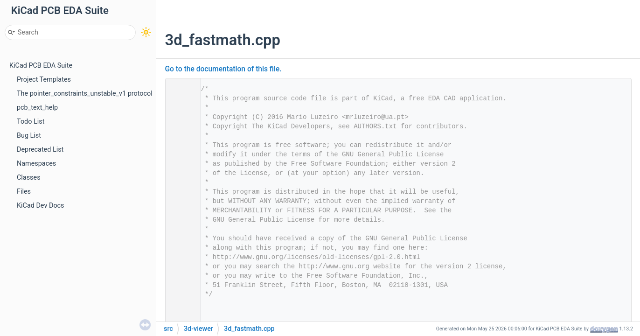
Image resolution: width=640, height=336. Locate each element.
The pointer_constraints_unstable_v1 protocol (85, 94)
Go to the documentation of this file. (223, 69)
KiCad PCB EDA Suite (40, 66)
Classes (29, 178)
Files (24, 192)
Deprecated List (40, 150)
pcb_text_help (37, 108)
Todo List (30, 122)
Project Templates (44, 80)
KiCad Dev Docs (40, 206)
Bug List (29, 136)
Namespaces (36, 164)
